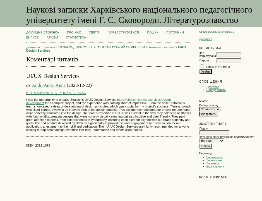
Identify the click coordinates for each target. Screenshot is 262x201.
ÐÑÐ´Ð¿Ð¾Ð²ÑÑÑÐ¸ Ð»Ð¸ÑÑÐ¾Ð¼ (56, 93)
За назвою (213, 163)
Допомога (205, 39)
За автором (214, 160)
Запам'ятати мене (218, 66)
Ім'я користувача (207, 54)
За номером (214, 157)
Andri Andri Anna (49, 85)
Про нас (74, 32)
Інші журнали (215, 166)
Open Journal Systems (216, 31)
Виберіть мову (208, 105)
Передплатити (216, 90)
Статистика (76, 37)
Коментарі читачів (161, 47)
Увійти (94, 32)
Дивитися (212, 86)
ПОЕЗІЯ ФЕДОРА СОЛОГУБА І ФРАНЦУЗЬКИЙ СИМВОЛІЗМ (100, 47)
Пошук (152, 32)
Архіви (52, 37)
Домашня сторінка (42, 32)
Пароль (204, 60)
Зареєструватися (123, 32)
